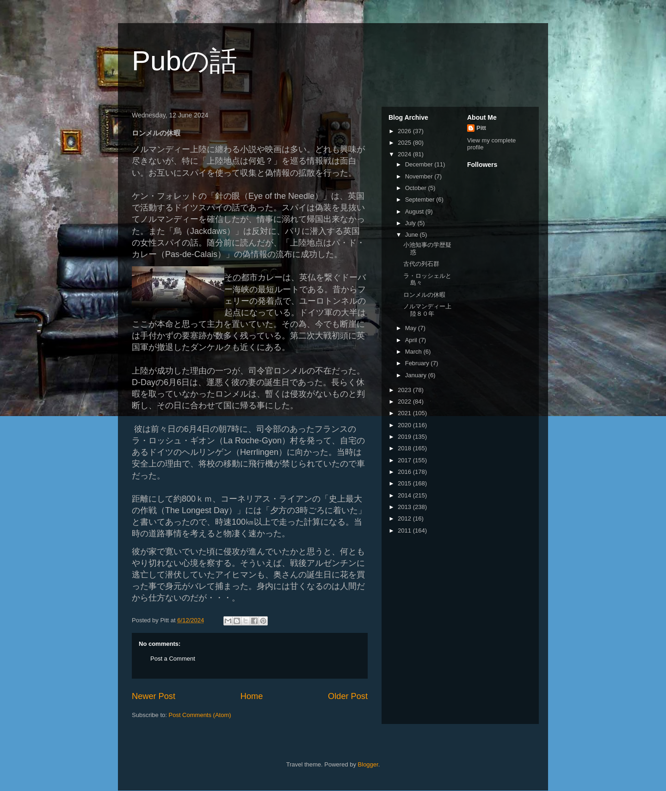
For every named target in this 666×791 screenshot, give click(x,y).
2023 (405, 389)
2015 (405, 483)
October (416, 187)
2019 (405, 436)
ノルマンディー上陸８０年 (427, 310)
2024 (405, 154)
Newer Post (153, 696)
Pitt (481, 127)
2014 (405, 495)
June (412, 234)
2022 (405, 401)
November (420, 176)
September (420, 199)
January (416, 375)
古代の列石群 (421, 263)
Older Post (348, 696)
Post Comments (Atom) (200, 714)
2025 (405, 142)
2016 (405, 471)
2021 (405, 413)
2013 (405, 506)
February (418, 363)
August (415, 211)
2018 (405, 448)
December (420, 164)
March (414, 351)
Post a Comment (172, 658)
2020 (405, 425)
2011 (405, 530)
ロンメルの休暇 (424, 294)
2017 (405, 460)
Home (251, 696)
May (411, 328)
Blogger (368, 764)
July (411, 223)
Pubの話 (184, 60)
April (412, 340)
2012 (405, 518)
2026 (405, 131)
